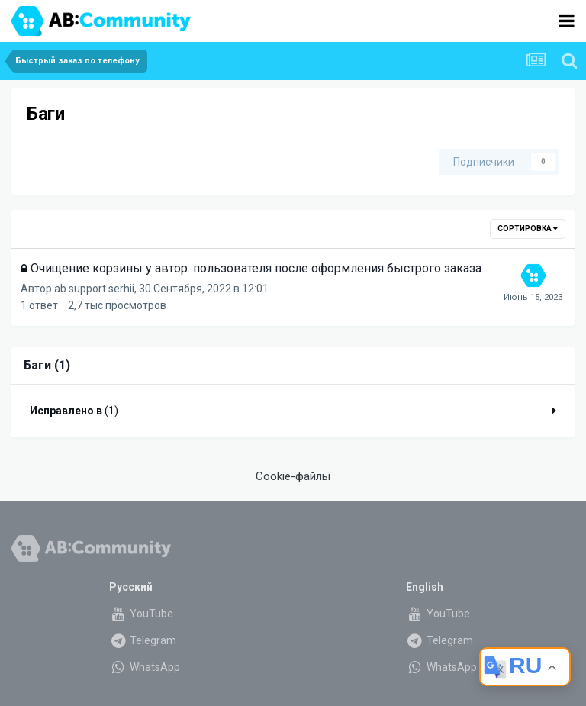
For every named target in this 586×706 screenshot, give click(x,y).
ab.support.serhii (94, 288)
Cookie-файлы (293, 476)
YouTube (141, 614)
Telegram (142, 640)
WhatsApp (144, 667)
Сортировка (527, 228)
